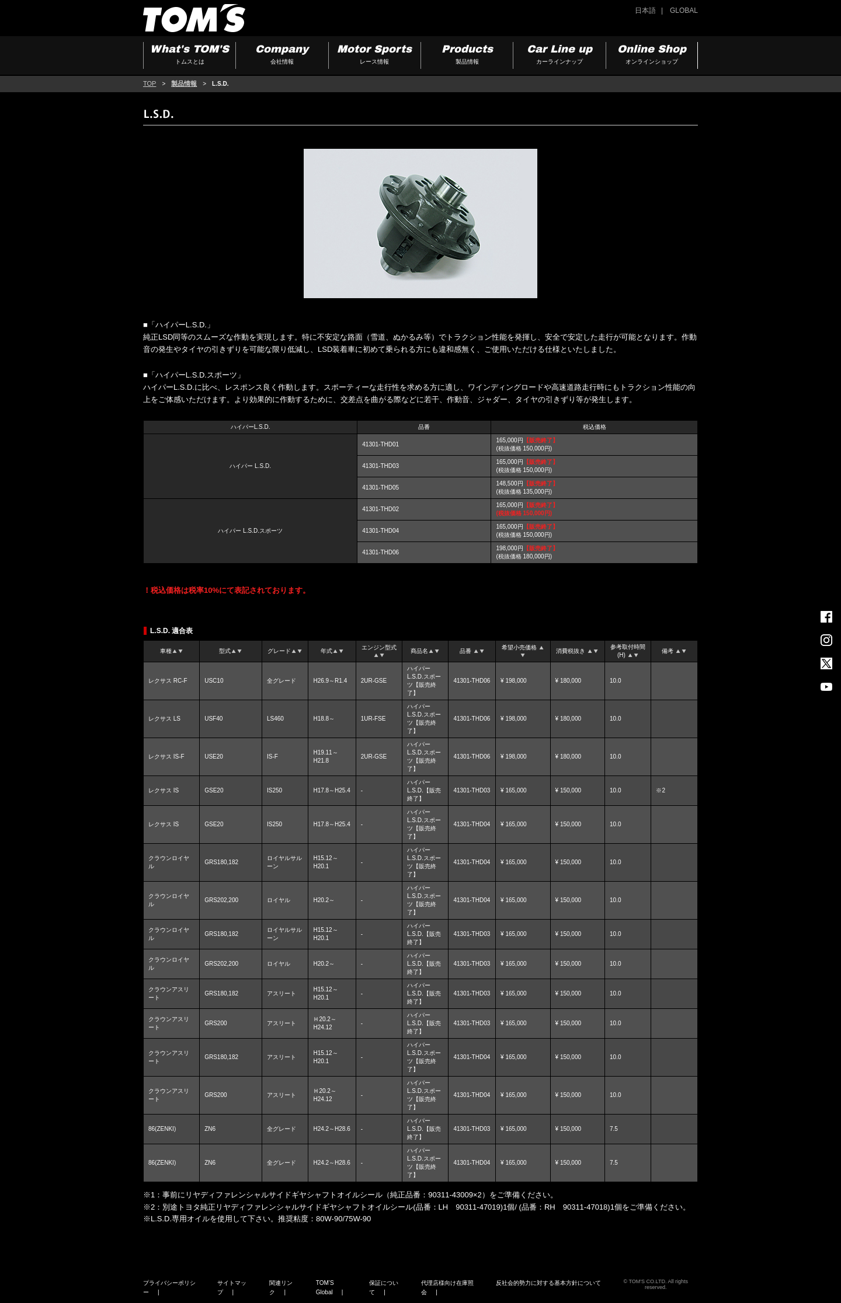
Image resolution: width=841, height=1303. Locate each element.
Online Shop (652, 55)
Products (467, 55)
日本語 (645, 10)
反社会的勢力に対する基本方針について (548, 1283)
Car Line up (559, 55)
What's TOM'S (189, 55)
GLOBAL (684, 10)
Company (282, 55)
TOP (149, 83)
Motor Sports (375, 55)
